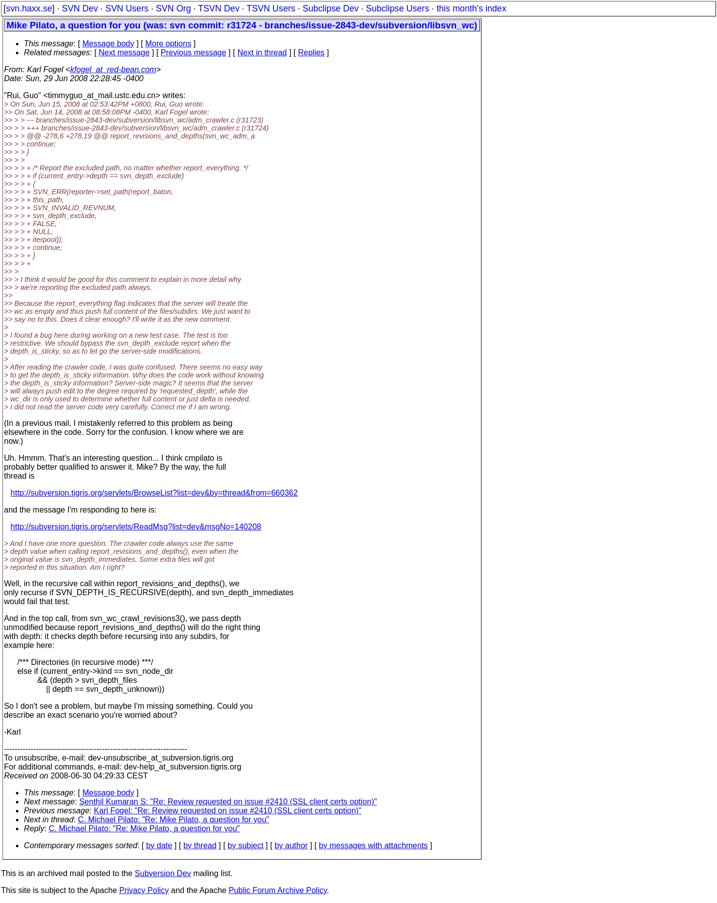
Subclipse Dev (330, 8)
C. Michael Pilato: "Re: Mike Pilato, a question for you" (173, 819)
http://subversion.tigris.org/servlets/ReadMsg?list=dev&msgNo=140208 (135, 526)
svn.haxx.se (29, 8)
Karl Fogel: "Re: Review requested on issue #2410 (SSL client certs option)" (227, 810)
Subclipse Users (397, 8)
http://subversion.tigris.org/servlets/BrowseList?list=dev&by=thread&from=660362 (154, 493)
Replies (311, 52)
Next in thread (262, 52)
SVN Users (126, 8)
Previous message (194, 52)
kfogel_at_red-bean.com (113, 69)
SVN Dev (80, 8)
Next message (124, 52)
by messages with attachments (373, 845)
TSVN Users (270, 8)
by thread (200, 845)
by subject (245, 845)
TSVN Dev (218, 8)
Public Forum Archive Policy (278, 890)
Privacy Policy (144, 890)
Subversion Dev (163, 873)
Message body (108, 43)
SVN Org (173, 8)
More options (168, 43)
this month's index (471, 8)
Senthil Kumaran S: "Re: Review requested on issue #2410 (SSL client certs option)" (228, 801)
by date (159, 845)
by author (291, 845)
